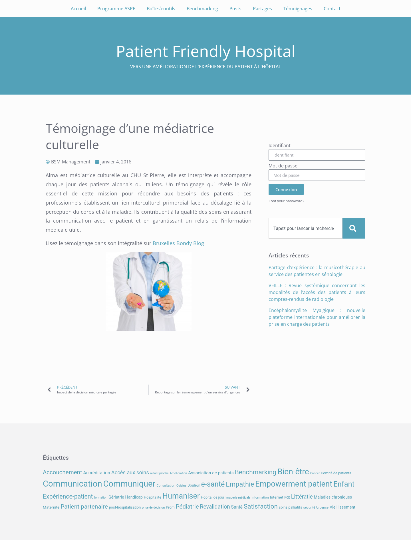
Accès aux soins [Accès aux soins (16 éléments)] (130, 472)
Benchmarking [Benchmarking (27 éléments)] (255, 472)
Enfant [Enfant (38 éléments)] (343, 484)
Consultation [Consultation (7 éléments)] (165, 485)
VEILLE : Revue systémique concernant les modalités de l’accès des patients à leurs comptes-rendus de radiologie (317, 292)
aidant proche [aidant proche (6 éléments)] (159, 473)
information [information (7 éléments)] (260, 497)
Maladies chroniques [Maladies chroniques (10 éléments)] (333, 497)
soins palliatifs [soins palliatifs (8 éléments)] (290, 507)
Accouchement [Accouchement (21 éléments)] (62, 472)
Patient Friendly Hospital (205, 50)
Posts (235, 8)
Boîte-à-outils (161, 8)
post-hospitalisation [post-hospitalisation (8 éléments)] (125, 507)
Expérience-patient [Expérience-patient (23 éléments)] (68, 496)
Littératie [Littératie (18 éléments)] (302, 496)
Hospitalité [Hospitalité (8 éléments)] (152, 497)
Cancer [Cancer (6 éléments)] (315, 473)
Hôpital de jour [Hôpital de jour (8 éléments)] (212, 497)
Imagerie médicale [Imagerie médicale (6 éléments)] (237, 497)
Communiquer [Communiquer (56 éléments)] (129, 484)
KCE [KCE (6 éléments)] (287, 497)
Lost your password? (286, 201)
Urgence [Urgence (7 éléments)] (322, 507)
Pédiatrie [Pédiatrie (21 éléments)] (187, 506)
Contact (332, 8)
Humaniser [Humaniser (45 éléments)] (181, 496)
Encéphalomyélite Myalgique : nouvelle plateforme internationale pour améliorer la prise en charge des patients (317, 317)
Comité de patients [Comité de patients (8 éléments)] (336, 473)
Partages (262, 8)
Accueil (78, 8)
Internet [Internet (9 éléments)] (276, 497)
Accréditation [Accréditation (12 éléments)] (96, 472)
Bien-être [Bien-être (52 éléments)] (293, 471)
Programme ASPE (116, 8)
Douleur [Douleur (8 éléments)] (194, 485)
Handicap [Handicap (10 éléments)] (134, 497)
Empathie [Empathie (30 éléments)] (240, 484)
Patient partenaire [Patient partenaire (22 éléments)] (84, 506)
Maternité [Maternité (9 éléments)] (51, 507)
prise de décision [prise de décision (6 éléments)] (153, 507)
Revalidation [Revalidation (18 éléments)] (215, 506)
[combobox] (305, 228)
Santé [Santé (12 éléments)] (237, 507)
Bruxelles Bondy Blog (178, 243)
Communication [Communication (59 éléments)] (72, 484)
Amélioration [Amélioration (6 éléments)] (178, 473)
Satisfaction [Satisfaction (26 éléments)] (261, 506)
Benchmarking (202, 8)
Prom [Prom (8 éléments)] (170, 507)
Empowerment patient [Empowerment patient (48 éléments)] (293, 484)
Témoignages (297, 8)
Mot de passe (283, 166)
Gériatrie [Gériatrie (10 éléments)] (116, 497)
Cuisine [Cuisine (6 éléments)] (181, 485)
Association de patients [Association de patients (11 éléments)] (211, 472)
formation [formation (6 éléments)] (100, 497)
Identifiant (280, 146)
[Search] (353, 228)
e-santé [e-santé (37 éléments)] (213, 484)
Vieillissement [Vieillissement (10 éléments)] (342, 507)
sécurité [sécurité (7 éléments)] (309, 507)
